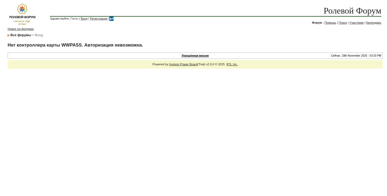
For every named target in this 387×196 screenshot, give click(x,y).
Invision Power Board (183, 64)
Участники (356, 22)
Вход (84, 18)
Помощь (330, 22)
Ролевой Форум (352, 11)
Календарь (373, 22)
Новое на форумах (21, 28)
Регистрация (98, 18)
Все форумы (20, 35)
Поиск (342, 22)
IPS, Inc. (232, 64)
